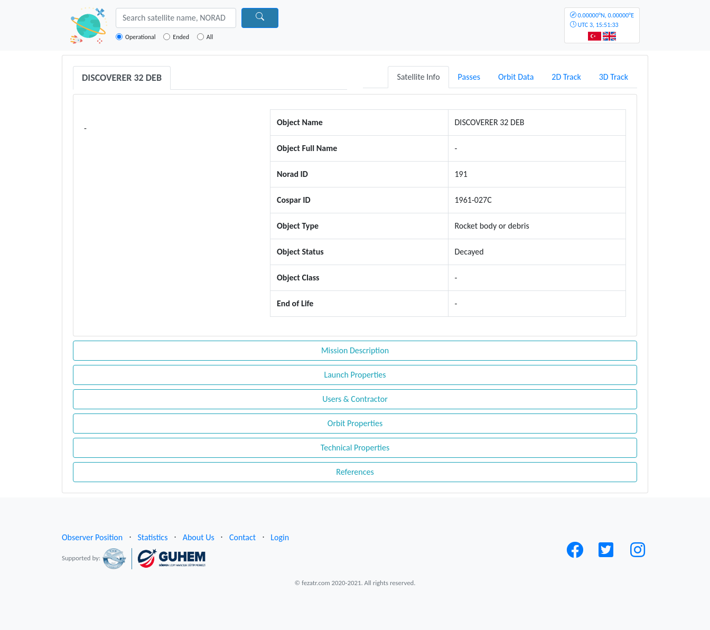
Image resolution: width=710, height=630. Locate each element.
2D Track (566, 77)
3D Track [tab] (613, 77)
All (210, 37)
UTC (602, 20)
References (354, 472)
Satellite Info (418, 77)
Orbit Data (516, 77)
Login (279, 537)
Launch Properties (355, 375)
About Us (198, 537)
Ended (181, 37)
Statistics (152, 537)
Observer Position (92, 537)
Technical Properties (355, 448)
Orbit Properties (355, 423)
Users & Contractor (355, 399)
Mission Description (355, 350)
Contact (242, 537)
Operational (140, 37)
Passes (469, 77)
